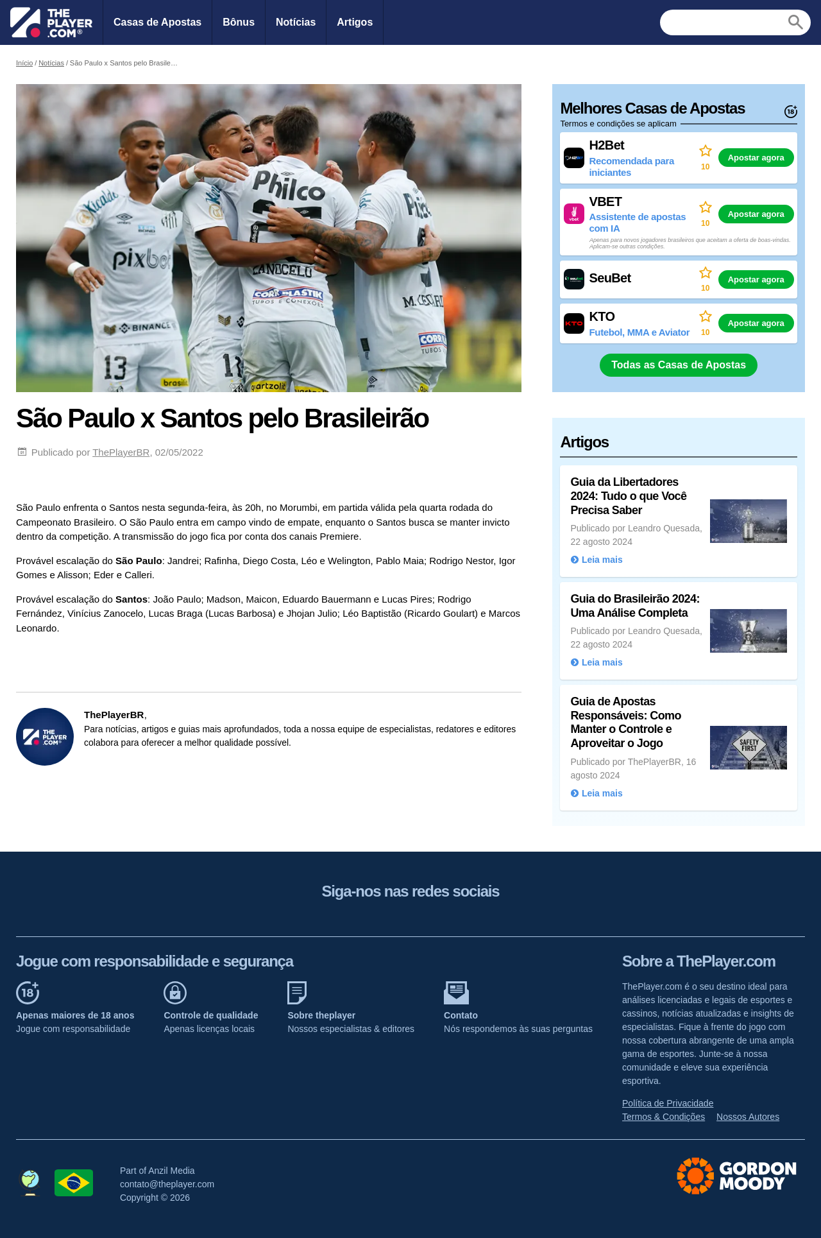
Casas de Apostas (157, 22)
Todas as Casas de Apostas (678, 364)
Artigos (355, 22)
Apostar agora (756, 157)
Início (24, 63)
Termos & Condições (663, 1117)
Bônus (239, 22)
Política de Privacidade (667, 1103)
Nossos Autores (747, 1117)
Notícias (296, 22)
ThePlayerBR (120, 452)
